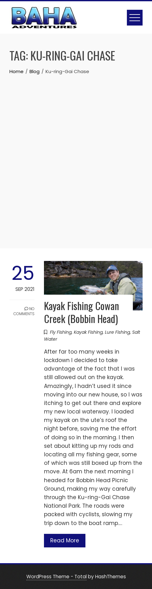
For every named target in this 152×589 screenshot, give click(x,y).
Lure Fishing (117, 332)
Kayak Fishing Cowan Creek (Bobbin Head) (81, 312)
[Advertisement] (76, 154)
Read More (64, 540)
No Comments (24, 311)
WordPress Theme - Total (56, 576)
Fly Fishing (61, 332)
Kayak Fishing (88, 332)
